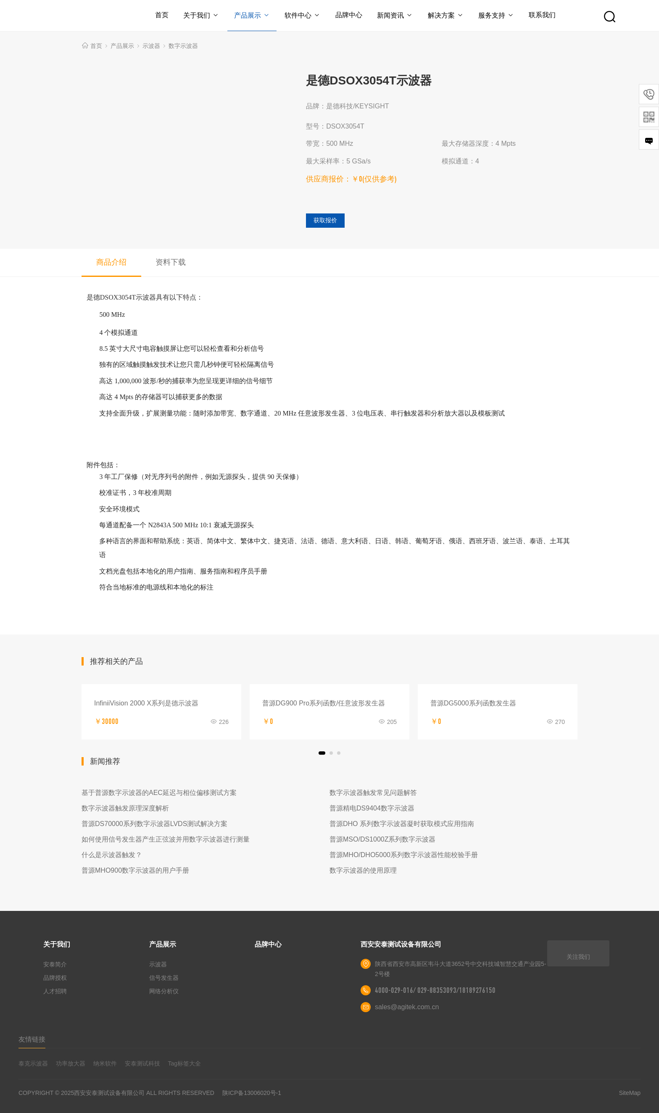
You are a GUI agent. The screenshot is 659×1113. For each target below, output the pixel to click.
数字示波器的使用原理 (363, 870)
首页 (161, 14)
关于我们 (201, 15)
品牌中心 (348, 14)
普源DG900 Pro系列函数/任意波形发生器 (323, 703)
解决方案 (446, 15)
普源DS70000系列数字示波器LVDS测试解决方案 (154, 823)
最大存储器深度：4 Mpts (479, 143)
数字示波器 (183, 45)
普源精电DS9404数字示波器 (372, 808)
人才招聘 (55, 991)
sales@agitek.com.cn (407, 1006)
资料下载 (171, 262)
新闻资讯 (395, 15)
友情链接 (31, 1039)
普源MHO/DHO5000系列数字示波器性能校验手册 (404, 854)
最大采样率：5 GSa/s (338, 161)
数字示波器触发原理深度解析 (125, 808)
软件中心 (302, 15)
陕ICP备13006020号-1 (251, 1092)
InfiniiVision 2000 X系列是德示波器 (146, 703)
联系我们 (543, 14)
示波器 (151, 45)
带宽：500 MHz (329, 143)
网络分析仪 (164, 991)
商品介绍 (111, 262)
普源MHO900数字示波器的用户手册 (135, 870)
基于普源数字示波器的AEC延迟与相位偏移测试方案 (159, 792)
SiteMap (630, 1092)
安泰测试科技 (142, 1063)
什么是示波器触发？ (112, 854)
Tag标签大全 (184, 1063)
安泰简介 (55, 964)
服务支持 (496, 15)
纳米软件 (105, 1063)
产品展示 (251, 15)
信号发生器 (164, 977)
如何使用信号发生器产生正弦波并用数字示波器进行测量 (166, 839)
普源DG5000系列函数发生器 (473, 703)
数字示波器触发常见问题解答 (373, 792)
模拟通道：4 (460, 161)
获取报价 (325, 220)
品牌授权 (55, 977)
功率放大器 (70, 1063)
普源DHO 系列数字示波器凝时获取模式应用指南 (402, 823)
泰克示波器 (33, 1063)
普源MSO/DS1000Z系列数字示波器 (382, 839)
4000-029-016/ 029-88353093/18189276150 (435, 990)
